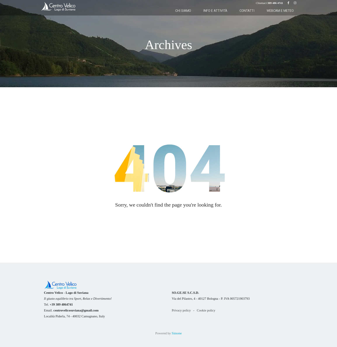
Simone (177, 333)
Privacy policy (181, 310)
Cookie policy (206, 310)
